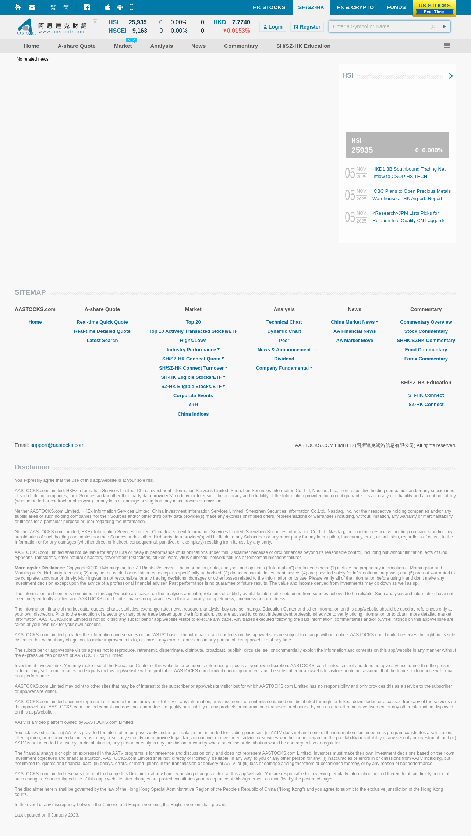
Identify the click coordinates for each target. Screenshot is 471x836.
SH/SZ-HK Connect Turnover (193, 368)
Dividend (284, 359)
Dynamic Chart (284, 331)
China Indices (193, 414)
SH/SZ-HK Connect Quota (193, 359)
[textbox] (389, 26)
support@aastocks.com (58, 445)
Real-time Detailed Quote (102, 331)
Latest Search (102, 340)
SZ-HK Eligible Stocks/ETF (193, 386)
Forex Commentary (426, 359)
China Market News (354, 322)
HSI (347, 75)
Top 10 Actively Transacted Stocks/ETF (193, 331)
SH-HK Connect (426, 395)
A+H (193, 405)
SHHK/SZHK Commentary (426, 340)
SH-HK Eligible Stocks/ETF (193, 377)
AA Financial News (354, 331)
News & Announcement (284, 349)
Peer (284, 340)
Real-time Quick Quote (102, 322)
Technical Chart (284, 322)
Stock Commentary (426, 331)
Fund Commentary (426, 349)
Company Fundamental (284, 368)
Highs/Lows (193, 340)
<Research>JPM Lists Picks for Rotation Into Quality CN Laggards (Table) (408, 220)
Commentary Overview (426, 322)
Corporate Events (193, 395)
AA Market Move (354, 340)
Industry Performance (193, 349)
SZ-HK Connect (425, 404)
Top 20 (193, 322)
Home (35, 322)
